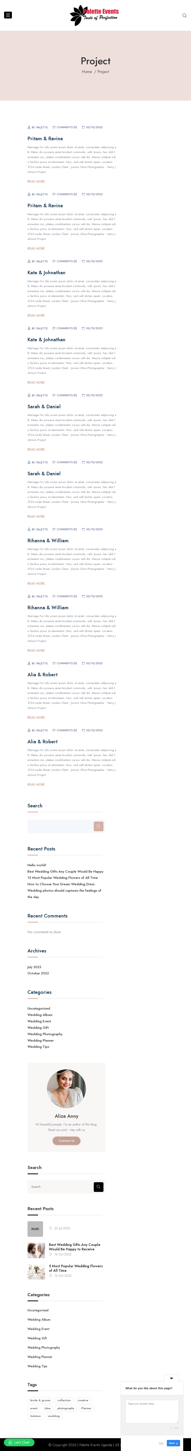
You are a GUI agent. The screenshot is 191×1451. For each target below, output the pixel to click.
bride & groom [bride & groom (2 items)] (40, 1399)
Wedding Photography (45, 1032)
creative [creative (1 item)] (83, 1399)
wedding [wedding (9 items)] (54, 1415)
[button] (19, 1442)
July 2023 (34, 966)
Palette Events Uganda (95, 1444)
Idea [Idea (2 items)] (47, 1407)
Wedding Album (39, 1013)
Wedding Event (39, 1020)
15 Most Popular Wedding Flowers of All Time (62, 877)
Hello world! (37, 865)
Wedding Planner (40, 1039)
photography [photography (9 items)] (65, 1407)
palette (42, 127)
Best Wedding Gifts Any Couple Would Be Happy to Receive (74, 1245)
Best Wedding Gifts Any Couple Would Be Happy (65, 871)
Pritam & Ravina (45, 138)
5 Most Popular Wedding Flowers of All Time (76, 1267)
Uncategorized (38, 1007)
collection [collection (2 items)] (64, 1399)
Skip (161, 1443)
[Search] (98, 826)
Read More (36, 181)
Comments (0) (67, 127)
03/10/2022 (94, 127)
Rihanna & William (48, 540)
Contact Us (66, 1139)
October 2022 (38, 972)
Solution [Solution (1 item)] (35, 1415)
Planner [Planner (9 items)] (86, 1407)
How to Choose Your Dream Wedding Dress (61, 883)
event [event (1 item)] (33, 1407)
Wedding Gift (38, 1026)
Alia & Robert (42, 674)
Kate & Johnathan (46, 272)
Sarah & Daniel (44, 406)
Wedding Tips (38, 1045)
